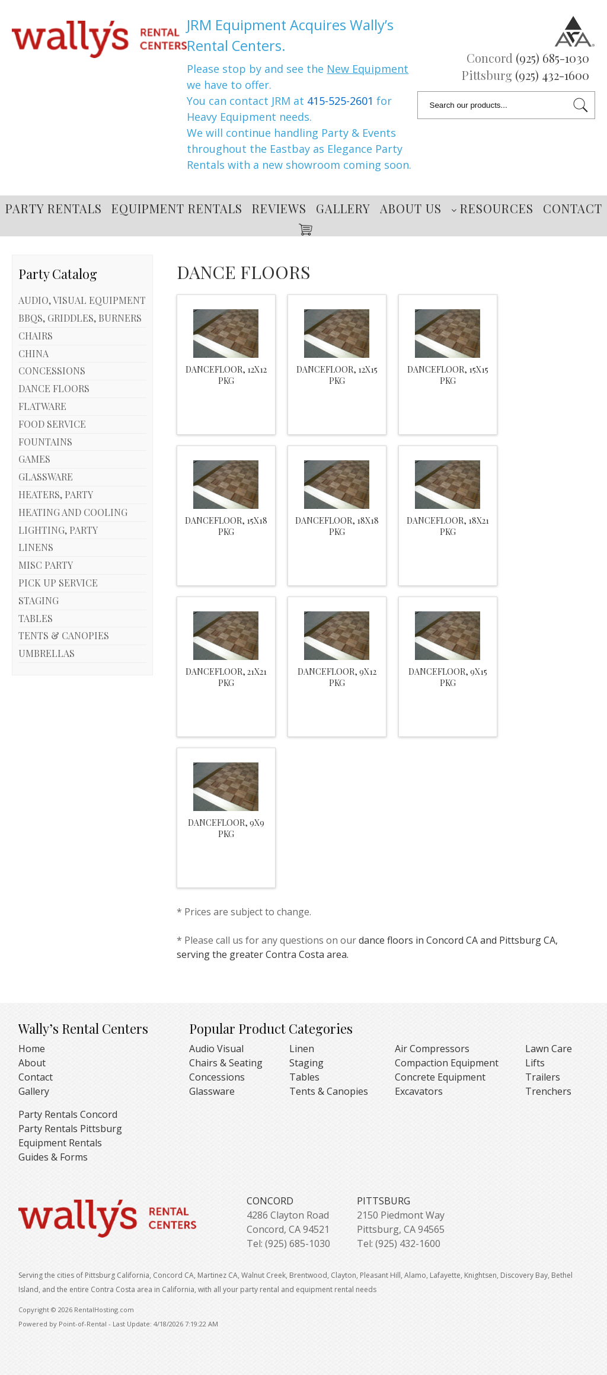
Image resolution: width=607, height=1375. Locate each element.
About (32, 1062)
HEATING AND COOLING (72, 512)
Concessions (217, 1077)
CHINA (33, 353)
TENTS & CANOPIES (63, 635)
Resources (492, 208)
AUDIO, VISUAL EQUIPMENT (82, 300)
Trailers (542, 1077)
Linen (301, 1048)
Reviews (279, 208)
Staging (306, 1062)
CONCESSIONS (51, 370)
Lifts (535, 1062)
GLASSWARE (45, 476)
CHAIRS (35, 335)
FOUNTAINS (45, 441)
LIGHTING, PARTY (58, 530)
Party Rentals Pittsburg (70, 1128)
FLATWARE (42, 406)
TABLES (35, 618)
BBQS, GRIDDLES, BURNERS (80, 318)
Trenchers (548, 1091)
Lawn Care (548, 1048)
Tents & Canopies (328, 1091)
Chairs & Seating (226, 1062)
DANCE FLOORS (54, 388)
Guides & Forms (53, 1157)
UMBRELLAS (46, 653)
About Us (411, 208)
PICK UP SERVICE (58, 582)
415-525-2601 (340, 101)
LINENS (35, 547)
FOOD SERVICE (52, 424)
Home (31, 1048)
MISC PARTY (45, 565)
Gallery (343, 208)
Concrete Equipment (440, 1077)
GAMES (34, 459)
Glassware (212, 1091)
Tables (304, 1077)
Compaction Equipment (447, 1062)
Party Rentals (53, 208)
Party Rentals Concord (67, 1114)
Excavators (419, 1091)
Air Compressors (432, 1048)
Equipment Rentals (176, 208)
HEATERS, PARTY (55, 494)
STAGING (38, 600)
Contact (572, 208)
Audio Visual (216, 1048)
